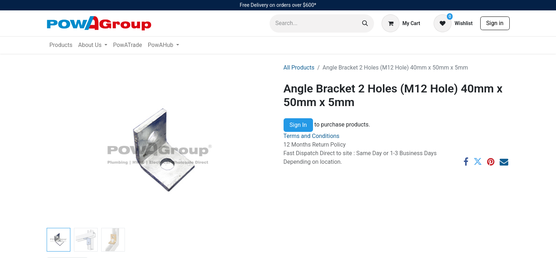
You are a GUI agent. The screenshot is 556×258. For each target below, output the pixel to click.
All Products (299, 67)
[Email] (504, 161)
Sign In (298, 124)
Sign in (495, 23)
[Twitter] (477, 161)
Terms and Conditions (312, 136)
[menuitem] (61, 45)
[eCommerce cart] (400, 23)
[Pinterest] (491, 161)
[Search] (365, 23)
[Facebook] (465, 161)
